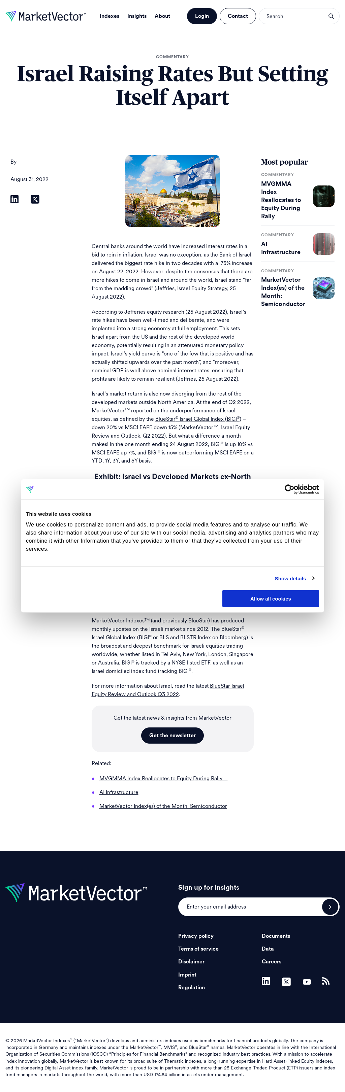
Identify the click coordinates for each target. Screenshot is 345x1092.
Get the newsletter (172, 735)
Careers (271, 961)
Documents (276, 936)
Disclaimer (191, 961)
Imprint (187, 975)
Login (202, 16)
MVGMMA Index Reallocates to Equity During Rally (281, 200)
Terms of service (198, 949)
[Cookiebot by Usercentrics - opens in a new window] (289, 489)
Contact (238, 16)
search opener (331, 16)
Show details (290, 578)
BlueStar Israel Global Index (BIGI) (198, 419)
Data (268, 949)
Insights (137, 16)
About (162, 16)
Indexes (109, 16)
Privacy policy (196, 936)
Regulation (191, 987)
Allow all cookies (270, 599)
